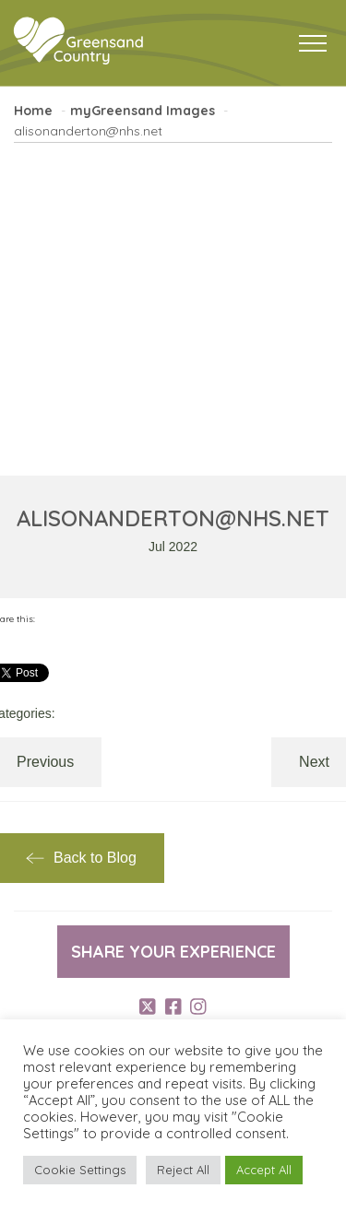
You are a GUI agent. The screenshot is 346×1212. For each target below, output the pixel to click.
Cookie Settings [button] (79, 1169)
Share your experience (173, 951)
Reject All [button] (183, 1169)
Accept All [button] (264, 1169)
